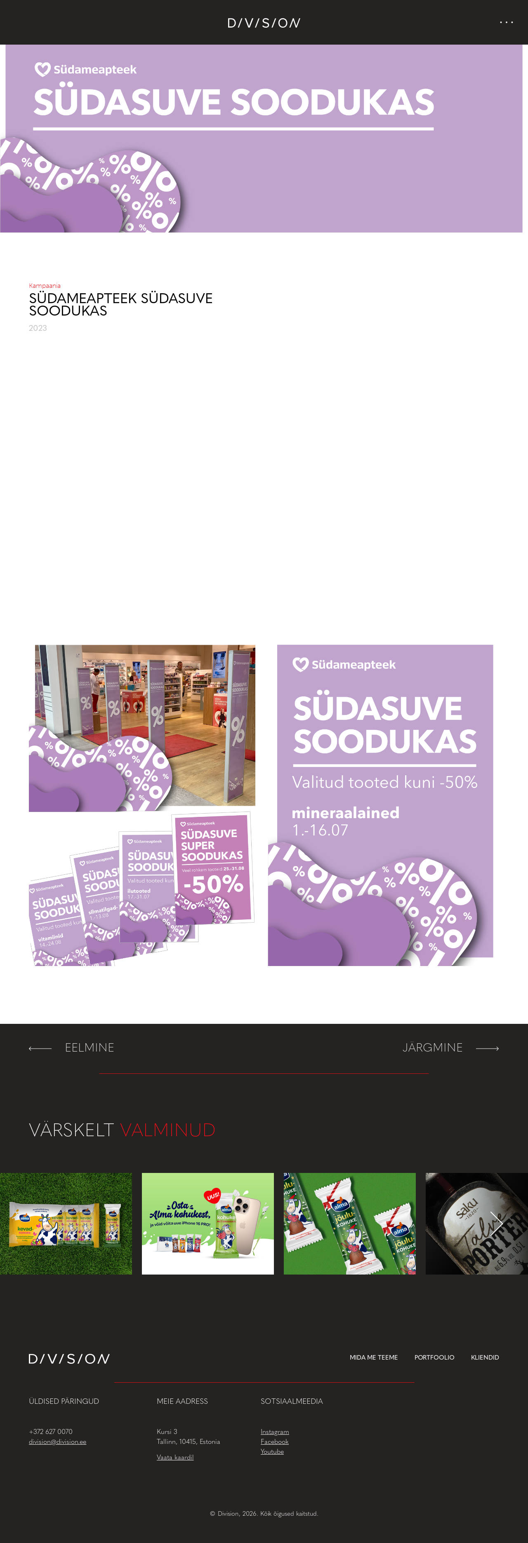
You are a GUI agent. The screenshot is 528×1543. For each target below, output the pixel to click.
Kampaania (45, 286)
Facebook (275, 1442)
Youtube (272, 1452)
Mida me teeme (374, 1358)
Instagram (275, 1432)
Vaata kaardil (175, 1458)
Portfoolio (435, 1358)
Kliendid (485, 1358)
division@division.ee (57, 1442)
